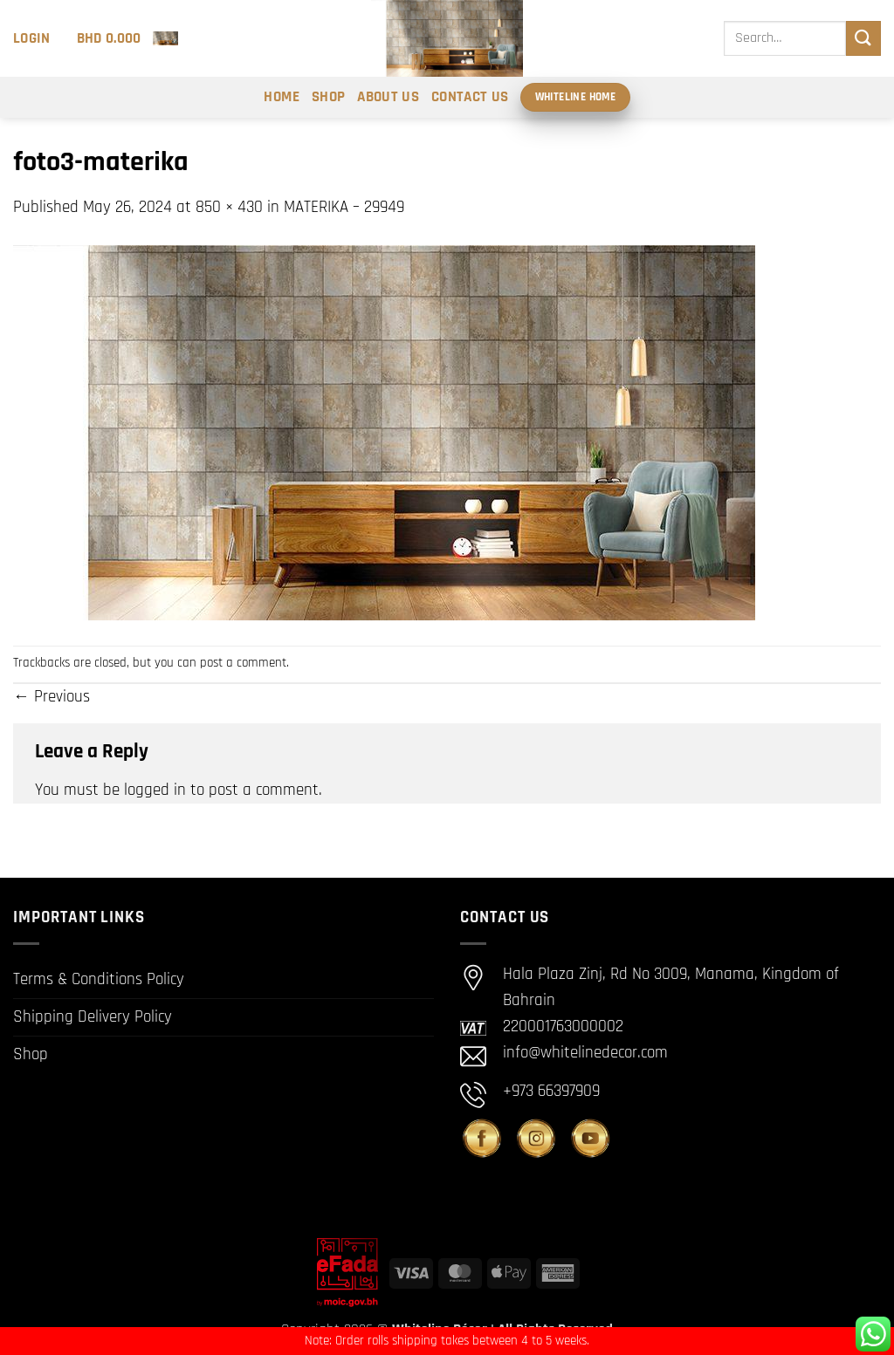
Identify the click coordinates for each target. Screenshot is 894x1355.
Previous (51, 697)
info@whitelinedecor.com (585, 1053)
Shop (328, 96)
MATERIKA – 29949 (344, 207)
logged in (155, 790)
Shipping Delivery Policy (92, 1017)
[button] (32, 38)
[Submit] (863, 38)
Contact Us (469, 96)
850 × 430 (229, 207)
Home (281, 96)
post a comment (243, 662)
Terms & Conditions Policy (98, 979)
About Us (388, 96)
